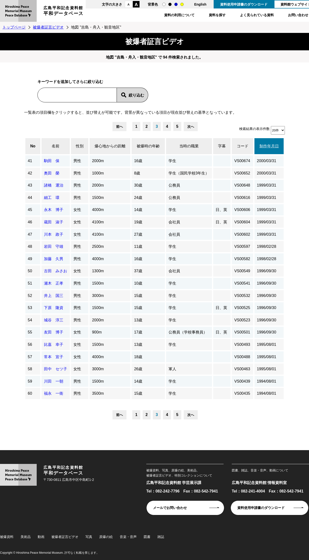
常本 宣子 (53, 357)
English (200, 4)
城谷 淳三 (53, 320)
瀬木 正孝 (53, 283)
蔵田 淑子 (53, 222)
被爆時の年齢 (148, 146)
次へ (190, 127)
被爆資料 (7, 537)
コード (242, 146)
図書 (147, 537)
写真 (88, 537)
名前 (55, 146)
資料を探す (217, 15)
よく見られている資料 (257, 15)
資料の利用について (179, 15)
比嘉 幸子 (53, 344)
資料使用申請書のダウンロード (243, 4)
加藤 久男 (53, 259)
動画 (41, 537)
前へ (119, 127)
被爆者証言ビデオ (48, 27)
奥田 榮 (51, 173)
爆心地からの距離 (110, 146)
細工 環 (51, 198)
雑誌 (160, 537)
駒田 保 (51, 161)
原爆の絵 (106, 537)
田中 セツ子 (55, 369)
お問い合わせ (298, 15)
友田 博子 (53, 332)
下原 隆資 (53, 308)
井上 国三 (53, 296)
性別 (80, 146)
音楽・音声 (128, 537)
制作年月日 (269, 146)
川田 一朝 (53, 381)
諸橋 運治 (53, 185)
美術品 (26, 537)
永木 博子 (53, 210)
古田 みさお (55, 271)
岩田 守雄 (53, 246)
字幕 (222, 146)
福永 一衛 (53, 393)
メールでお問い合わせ (170, 508)
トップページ (14, 27)
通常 (164, 4)
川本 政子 (53, 234)
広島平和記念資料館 (63, 11)
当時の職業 (189, 146)
